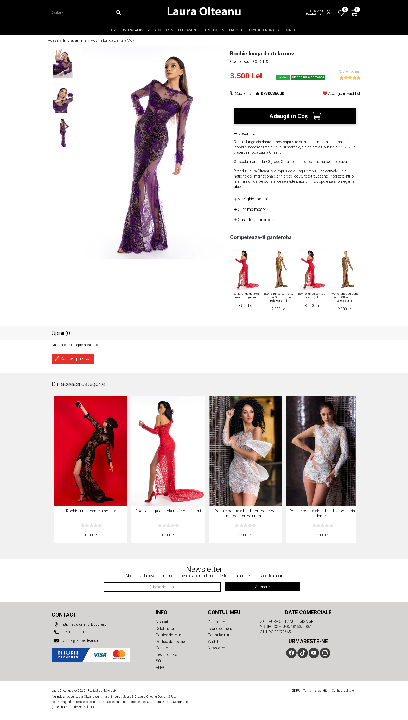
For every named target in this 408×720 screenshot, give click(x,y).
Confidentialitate (343, 690)
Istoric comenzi (220, 628)
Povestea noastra (264, 30)
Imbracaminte (136, 30)
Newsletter (216, 648)
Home (113, 30)
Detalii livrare (166, 628)
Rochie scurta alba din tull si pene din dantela (322, 514)
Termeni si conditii (315, 690)
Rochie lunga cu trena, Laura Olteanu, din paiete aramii (278, 297)
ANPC (160, 667)
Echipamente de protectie (201, 30)
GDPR (296, 690)
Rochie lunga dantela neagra (91, 511)
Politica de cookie (170, 641)
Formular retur (220, 635)
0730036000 (68, 632)
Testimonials (166, 654)
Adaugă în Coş (295, 116)
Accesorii (164, 30)
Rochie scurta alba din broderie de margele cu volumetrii (245, 514)
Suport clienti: (257, 93)
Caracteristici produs (255, 219)
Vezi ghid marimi (251, 199)
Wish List (215, 641)
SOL (159, 661)
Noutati (162, 622)
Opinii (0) (62, 333)
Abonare (262, 587)
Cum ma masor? (251, 209)
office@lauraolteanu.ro (76, 640)
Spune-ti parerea (73, 358)
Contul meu (217, 622)
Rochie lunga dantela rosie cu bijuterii (245, 295)
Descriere (244, 133)
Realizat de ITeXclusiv (102, 690)
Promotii (236, 30)
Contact (292, 30)
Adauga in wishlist (341, 93)
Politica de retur (168, 635)
